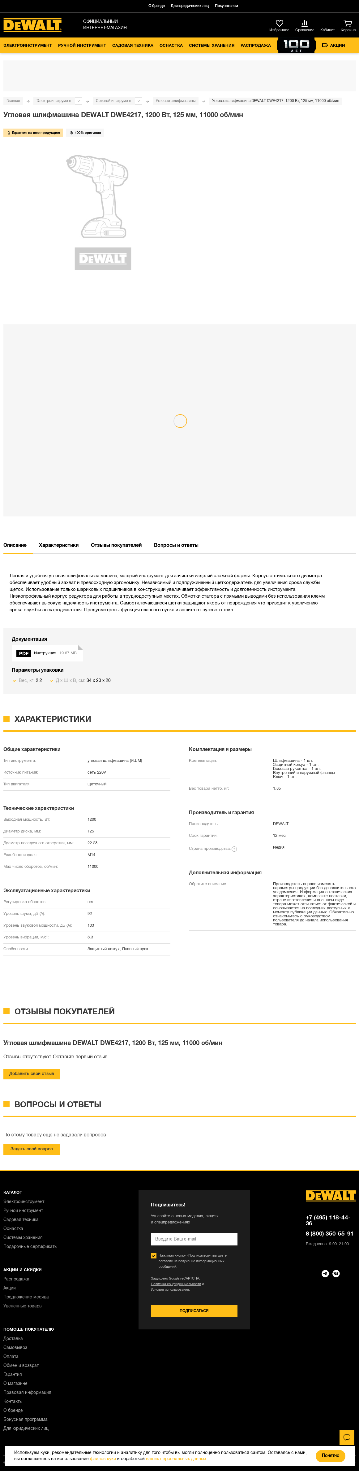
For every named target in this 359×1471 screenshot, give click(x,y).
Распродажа (256, 46)
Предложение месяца (26, 1297)
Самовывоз (15, 1348)
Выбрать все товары (34, 405)
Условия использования (170, 1289)
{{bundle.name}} (24, 359)
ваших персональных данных (176, 1459)
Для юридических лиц (190, 6)
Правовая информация (27, 1393)
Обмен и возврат (21, 1366)
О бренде (156, 6)
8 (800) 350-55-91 (330, 1234)
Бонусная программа (25, 1420)
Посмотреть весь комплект (179, 433)
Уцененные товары (22, 1306)
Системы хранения (211, 46)
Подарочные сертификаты (30, 1247)
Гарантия (12, 1375)
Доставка (13, 1339)
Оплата (11, 1357)
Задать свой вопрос (32, 1149)
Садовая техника (132, 46)
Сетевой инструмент (114, 101)
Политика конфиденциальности (176, 1284)
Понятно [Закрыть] (330, 1456)
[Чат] (347, 1437)
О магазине (15, 1384)
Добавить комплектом (71, 476)
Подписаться (194, 1311)
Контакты (13, 1402)
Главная (13, 101)
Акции (333, 45)
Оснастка (171, 46)
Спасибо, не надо (23, 476)
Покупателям (226, 6)
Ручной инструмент (82, 46)
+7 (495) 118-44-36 (328, 1221)
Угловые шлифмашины (175, 101)
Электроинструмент (27, 46)
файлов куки (103, 1459)
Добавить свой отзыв (31, 1074)
